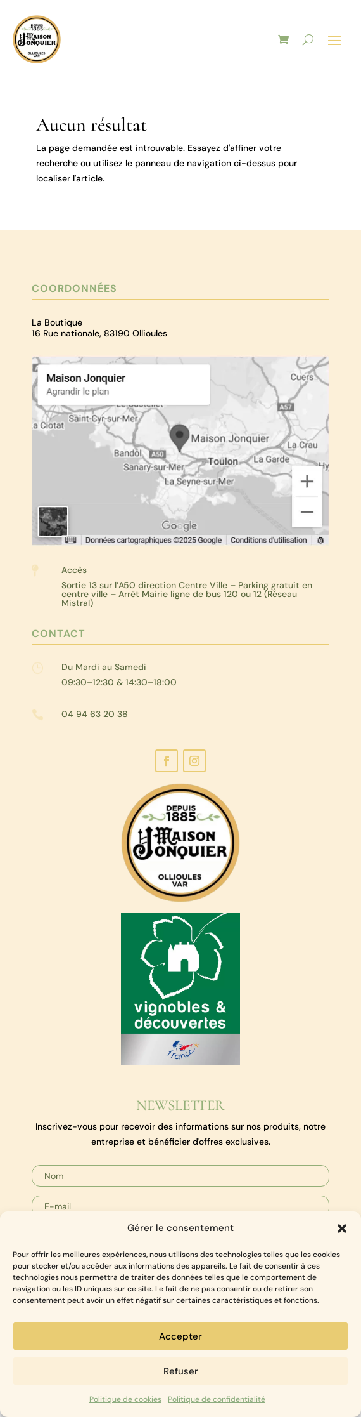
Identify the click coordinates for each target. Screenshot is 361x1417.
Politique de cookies (125, 1399)
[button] (342, 1228)
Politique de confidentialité (216, 1399)
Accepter (180, 1336)
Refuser (180, 1371)
